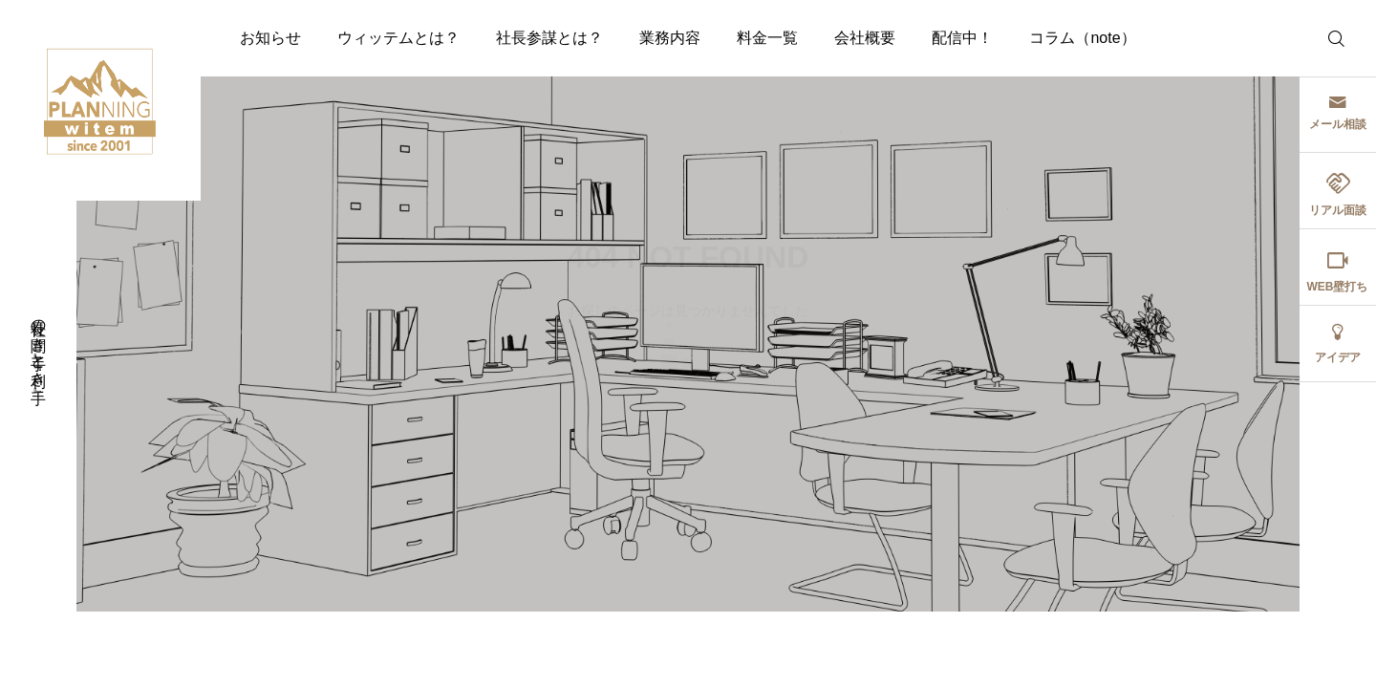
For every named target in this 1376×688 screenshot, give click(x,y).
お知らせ (270, 38)
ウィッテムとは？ (398, 38)
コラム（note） (1082, 38)
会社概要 (864, 38)
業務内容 (669, 38)
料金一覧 (767, 38)
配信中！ (962, 38)
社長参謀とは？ (549, 38)
